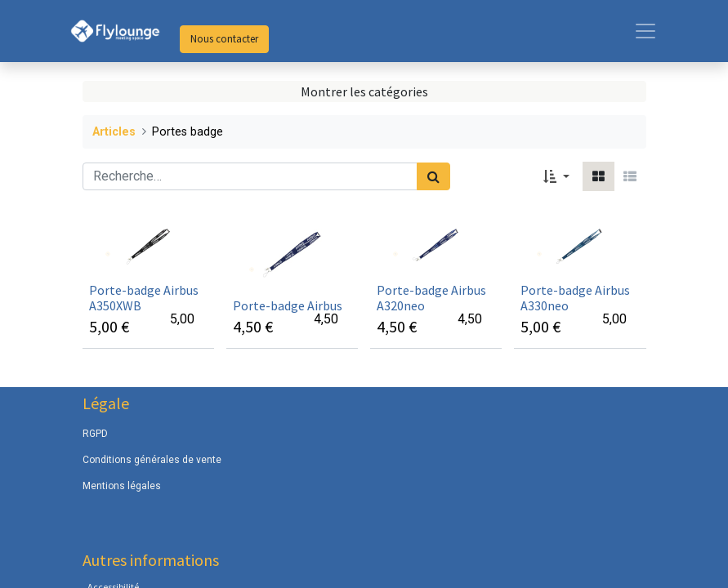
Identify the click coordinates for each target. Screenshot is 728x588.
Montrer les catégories (364, 91)
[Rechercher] (433, 176)
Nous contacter (224, 39)
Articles (114, 132)
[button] (556, 176)
